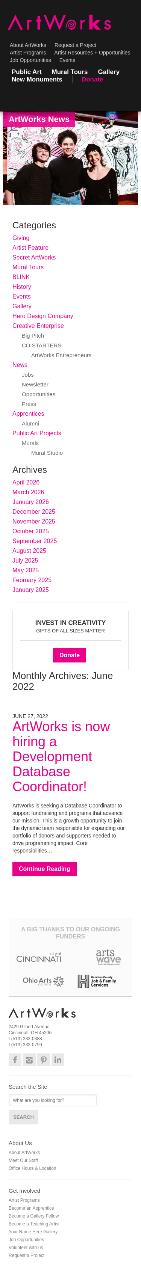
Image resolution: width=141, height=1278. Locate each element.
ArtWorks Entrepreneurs (61, 355)
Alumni (30, 423)
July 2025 (25, 560)
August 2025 (29, 551)
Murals (30, 443)
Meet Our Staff (23, 1160)
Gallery (109, 71)
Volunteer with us (26, 1247)
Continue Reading (44, 869)
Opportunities (38, 394)
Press (29, 404)
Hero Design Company (42, 316)
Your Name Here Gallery (33, 1231)
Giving (20, 238)
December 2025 (33, 511)
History (21, 287)
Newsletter (35, 384)
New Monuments (37, 79)
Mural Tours (70, 71)
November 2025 (33, 521)
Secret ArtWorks (34, 257)
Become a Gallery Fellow (34, 1216)
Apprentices (28, 413)
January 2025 (30, 590)
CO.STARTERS (41, 345)
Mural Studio (47, 453)
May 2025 (25, 570)
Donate (92, 79)
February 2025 (32, 580)
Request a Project (75, 45)
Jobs (28, 374)
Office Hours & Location (32, 1168)
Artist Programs (28, 53)
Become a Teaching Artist (34, 1224)
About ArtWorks (28, 45)
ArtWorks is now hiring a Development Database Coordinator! (61, 756)
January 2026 (30, 502)
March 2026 (28, 492)
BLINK (21, 277)
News (19, 365)
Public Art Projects (36, 433)
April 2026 (25, 482)
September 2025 (34, 541)
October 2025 (30, 531)
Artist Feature (30, 247)
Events (67, 60)
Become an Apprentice (31, 1208)
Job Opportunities (30, 60)
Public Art (27, 71)
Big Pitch (33, 335)
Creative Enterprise (38, 326)
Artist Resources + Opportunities (92, 53)
